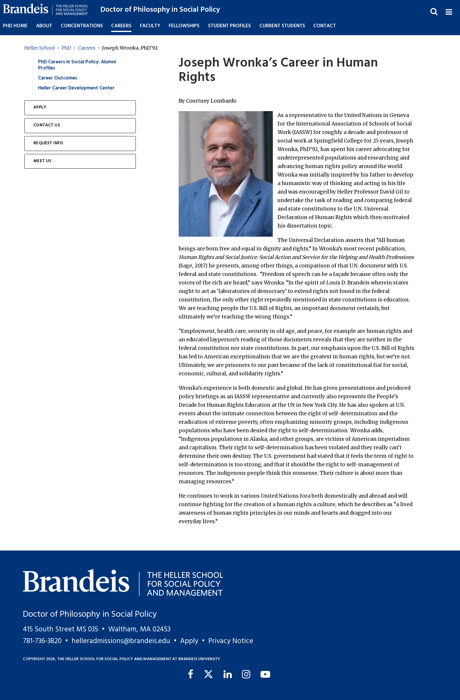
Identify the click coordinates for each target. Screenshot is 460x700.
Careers (86, 48)
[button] (448, 11)
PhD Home (15, 26)
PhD (66, 48)
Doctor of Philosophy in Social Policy (160, 10)
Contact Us (46, 125)
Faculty (150, 26)
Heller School (39, 48)
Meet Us (42, 161)
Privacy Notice (230, 641)
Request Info (48, 143)
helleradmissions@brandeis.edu (121, 641)
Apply (39, 107)
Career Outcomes (57, 78)
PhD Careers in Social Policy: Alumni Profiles (77, 65)
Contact (324, 26)
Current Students (282, 26)
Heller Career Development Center (76, 88)
